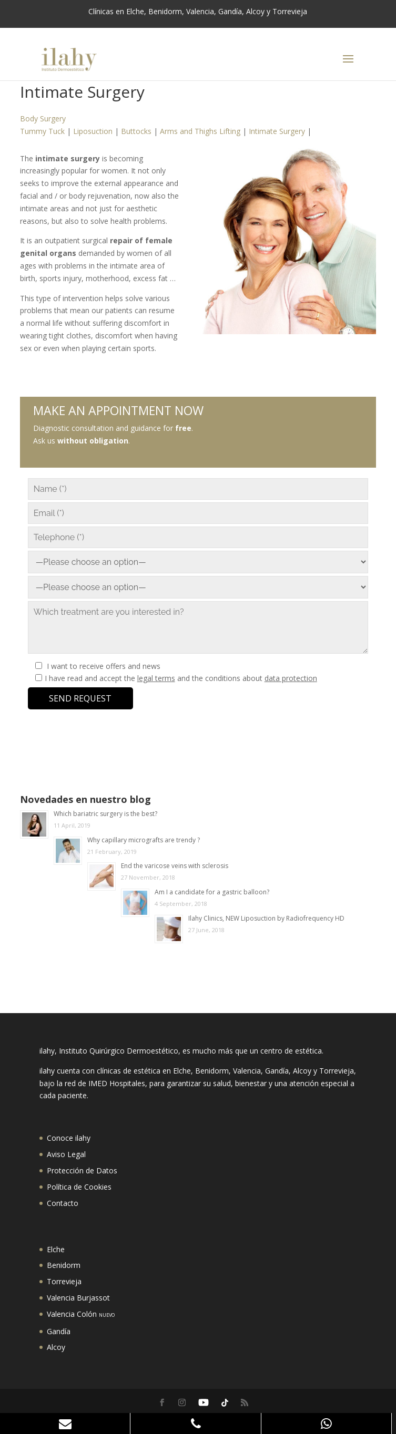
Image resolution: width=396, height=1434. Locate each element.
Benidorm (63, 1265)
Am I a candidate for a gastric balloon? (212, 892)
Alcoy (56, 1347)
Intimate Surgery (277, 131)
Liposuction (93, 131)
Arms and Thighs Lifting (200, 131)
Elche (56, 1249)
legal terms (156, 678)
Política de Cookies (79, 1187)
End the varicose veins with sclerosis (174, 865)
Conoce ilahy (68, 1138)
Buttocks (136, 131)
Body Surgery (43, 118)
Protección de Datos (82, 1170)
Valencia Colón (81, 1314)
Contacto (62, 1203)
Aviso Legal (66, 1154)
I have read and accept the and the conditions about (181, 678)
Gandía (58, 1331)
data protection (291, 678)
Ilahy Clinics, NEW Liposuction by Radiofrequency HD (266, 918)
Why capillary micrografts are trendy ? (143, 839)
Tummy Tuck (42, 131)
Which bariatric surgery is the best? (105, 813)
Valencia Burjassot (78, 1298)
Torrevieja (64, 1281)
